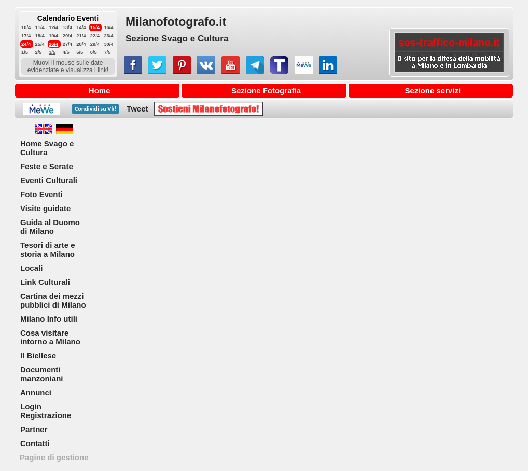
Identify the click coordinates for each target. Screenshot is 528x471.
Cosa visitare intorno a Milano (50, 337)
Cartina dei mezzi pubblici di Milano (53, 300)
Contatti (35, 443)
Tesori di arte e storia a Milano (47, 249)
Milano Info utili (48, 318)
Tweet (137, 108)
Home (99, 90)
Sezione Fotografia (266, 90)
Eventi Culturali (48, 180)
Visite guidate (45, 208)
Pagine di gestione (54, 457)
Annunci (35, 392)
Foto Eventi (41, 194)
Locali (31, 268)
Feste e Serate (46, 166)
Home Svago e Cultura (47, 148)
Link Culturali (45, 282)
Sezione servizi (433, 90)
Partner (34, 429)
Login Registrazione (45, 411)
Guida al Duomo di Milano (50, 227)
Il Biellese (38, 355)
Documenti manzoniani (41, 374)
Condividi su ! (95, 109)
